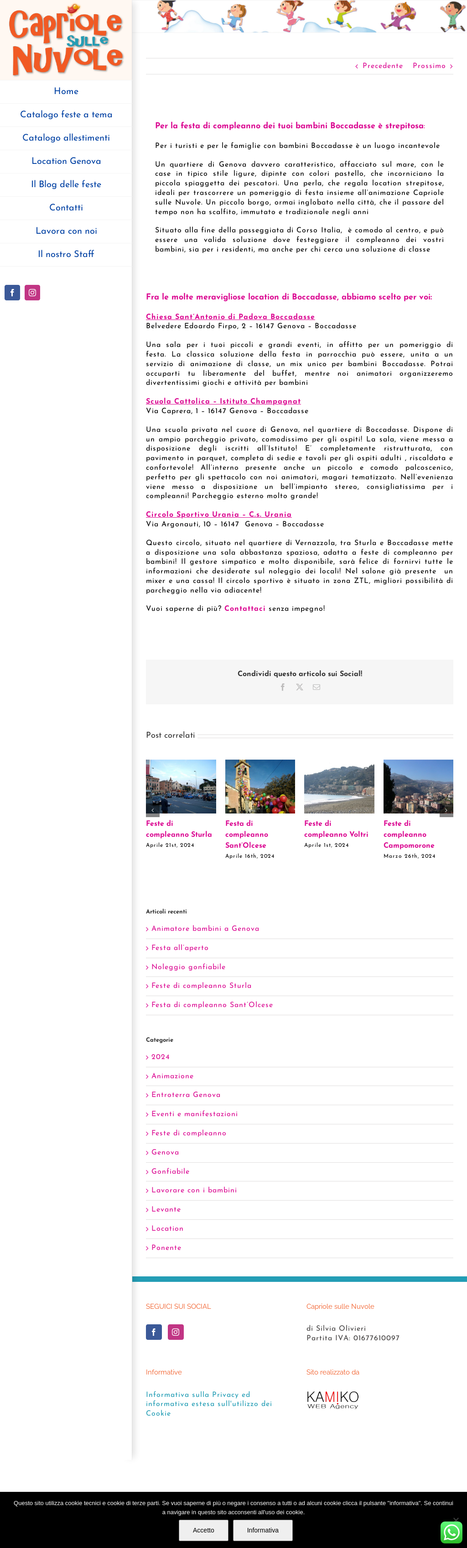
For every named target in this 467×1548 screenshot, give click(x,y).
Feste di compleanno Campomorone (409, 835)
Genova (165, 1152)
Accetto (203, 1530)
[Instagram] (176, 1332)
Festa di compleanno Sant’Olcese (246, 835)
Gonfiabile (170, 1171)
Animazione (172, 1076)
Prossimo (429, 66)
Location (167, 1229)
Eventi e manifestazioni (194, 1114)
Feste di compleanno (189, 1133)
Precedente (383, 66)
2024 (160, 1057)
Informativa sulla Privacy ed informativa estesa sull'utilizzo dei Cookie (209, 1404)
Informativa (263, 1530)
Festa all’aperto (180, 948)
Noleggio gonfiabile (188, 967)
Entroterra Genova (186, 1095)
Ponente (166, 1248)
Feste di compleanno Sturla (201, 986)
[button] (153, 810)
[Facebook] (154, 1332)
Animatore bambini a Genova (205, 929)
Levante (166, 1209)
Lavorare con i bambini (194, 1190)
